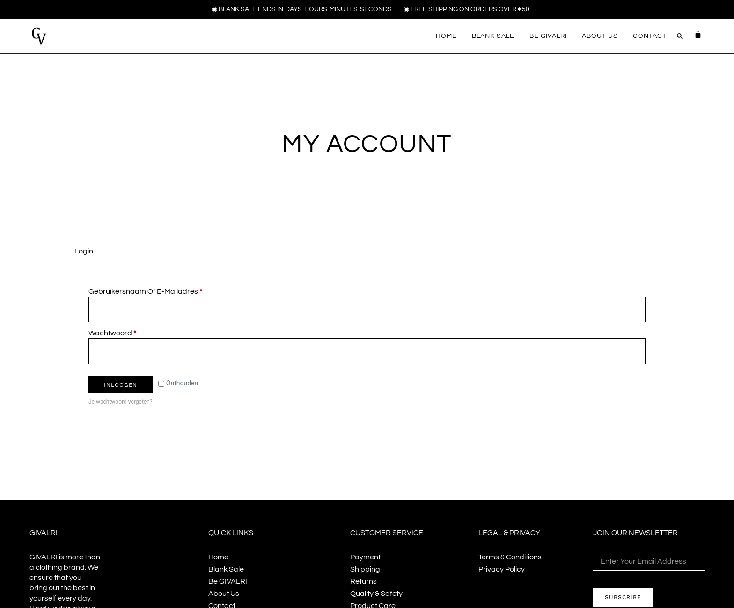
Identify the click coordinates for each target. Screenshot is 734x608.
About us (600, 36)
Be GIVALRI (548, 36)
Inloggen (120, 385)
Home (446, 36)
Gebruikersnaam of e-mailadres (156, 290)
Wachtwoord (123, 332)
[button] (680, 36)
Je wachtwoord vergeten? (120, 402)
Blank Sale (493, 36)
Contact (650, 36)
